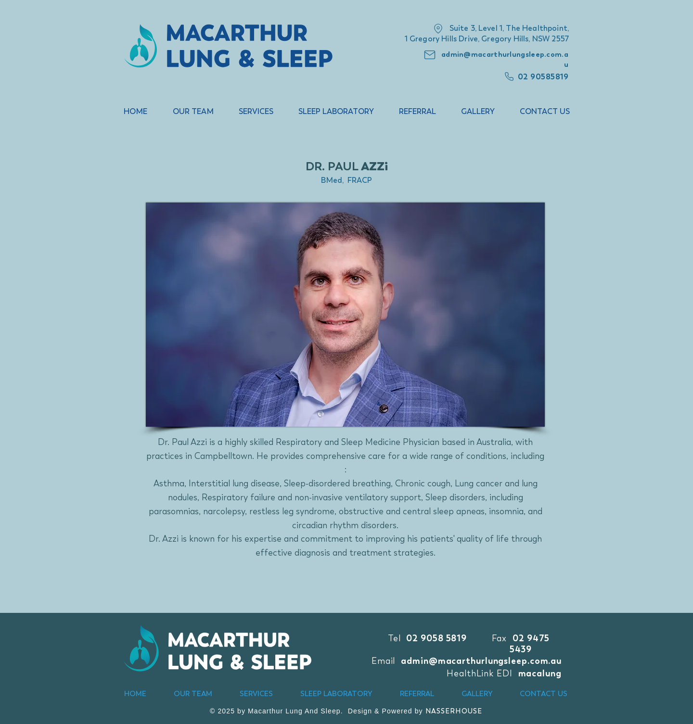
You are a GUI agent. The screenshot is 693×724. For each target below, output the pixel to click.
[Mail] (430, 55)
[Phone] (509, 76)
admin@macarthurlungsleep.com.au (481, 660)
